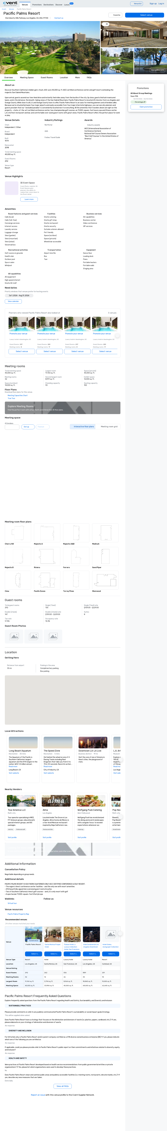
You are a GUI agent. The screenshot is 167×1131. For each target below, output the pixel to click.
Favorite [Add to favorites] (115, 15)
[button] (50, 47)
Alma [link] (45, 810)
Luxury (67, 5)
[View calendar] (13, 301)
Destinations (49, 5)
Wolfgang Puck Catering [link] (90, 810)
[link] (21, 801)
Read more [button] (13, 767)
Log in (161, 3)
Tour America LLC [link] (17, 810)
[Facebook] (50, 904)
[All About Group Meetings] (146, 101)
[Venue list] (136, 4)
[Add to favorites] (59, 929)
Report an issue (38, 1095)
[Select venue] (144, 15)
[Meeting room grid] (107, 426)
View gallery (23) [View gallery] (157, 70)
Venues (25, 5)
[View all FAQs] (63, 1086)
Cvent (4, 9)
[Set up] (28, 426)
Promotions (37, 5)
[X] (46, 904)
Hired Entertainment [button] (119, 829)
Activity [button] (10, 829)
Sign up (153, 3)
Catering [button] (80, 829)
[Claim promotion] (146, 107)
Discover (59, 5)
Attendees (9, 423)
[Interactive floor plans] (82, 426)
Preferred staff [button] (20, 829)
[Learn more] (29, 199)
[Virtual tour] (11, 903)
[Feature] (43, 426)
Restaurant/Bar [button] (48, 829)
